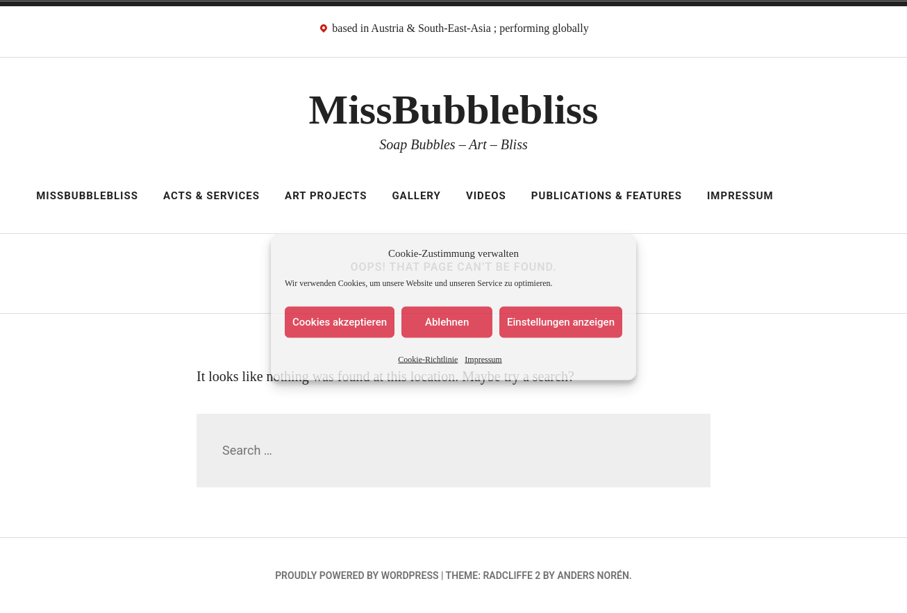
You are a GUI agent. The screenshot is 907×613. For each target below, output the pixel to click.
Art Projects (326, 196)
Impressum (483, 359)
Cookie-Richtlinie (428, 359)
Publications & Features (606, 196)
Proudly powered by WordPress (356, 575)
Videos (486, 196)
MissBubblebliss (454, 110)
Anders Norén (593, 575)
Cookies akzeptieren (339, 322)
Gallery (416, 196)
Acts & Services (211, 196)
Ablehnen (447, 322)
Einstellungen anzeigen (561, 322)
